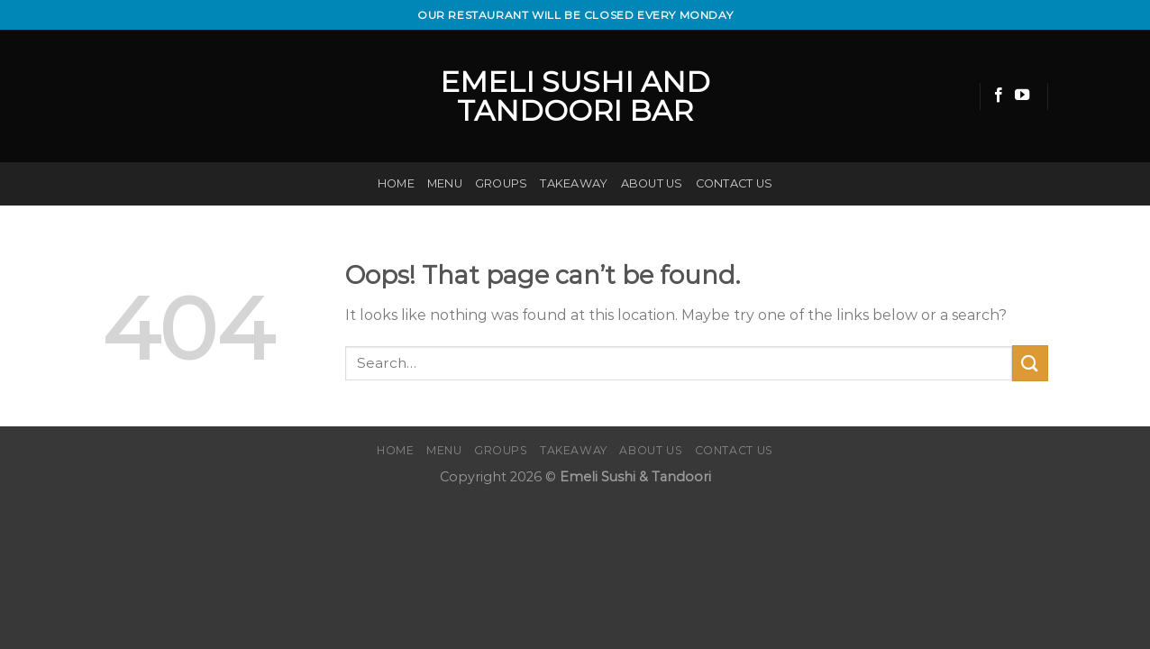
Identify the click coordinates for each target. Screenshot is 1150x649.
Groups (501, 183)
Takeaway (573, 183)
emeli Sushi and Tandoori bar (575, 96)
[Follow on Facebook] (998, 95)
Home (396, 183)
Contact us (734, 183)
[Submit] (1030, 362)
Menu (444, 183)
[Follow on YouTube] (1022, 95)
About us (652, 183)
